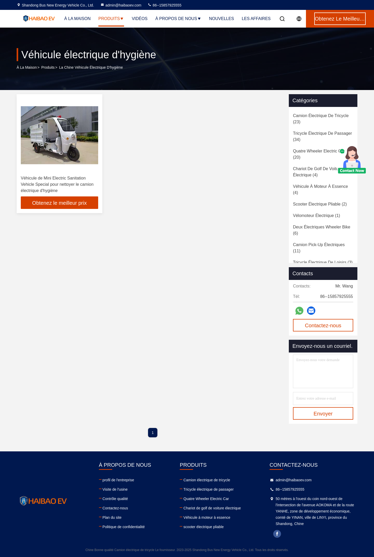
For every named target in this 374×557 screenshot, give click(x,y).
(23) (321, 118)
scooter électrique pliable (203, 527)
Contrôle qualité (115, 499)
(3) (323, 262)
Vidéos (139, 18)
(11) (319, 247)
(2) (320, 204)
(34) (322, 136)
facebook (277, 534)
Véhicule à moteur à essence (206, 517)
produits (48, 67)
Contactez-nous (115, 508)
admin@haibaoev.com (120, 5)
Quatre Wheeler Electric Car (206, 499)
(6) (321, 230)
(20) (319, 154)
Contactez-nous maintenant (323, 327)
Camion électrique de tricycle (206, 480)
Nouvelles (221, 18)
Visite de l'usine (115, 489)
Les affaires (256, 18)
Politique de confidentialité (124, 527)
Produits (111, 18)
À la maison (77, 18)
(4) (317, 172)
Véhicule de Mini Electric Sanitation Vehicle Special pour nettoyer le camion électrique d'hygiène (57, 184)
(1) (316, 215)
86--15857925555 (164, 5)
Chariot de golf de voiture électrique (212, 508)
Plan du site (112, 517)
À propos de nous (178, 18)
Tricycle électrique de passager (208, 489)
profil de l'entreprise (118, 480)
